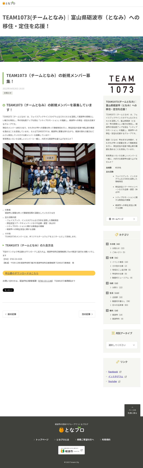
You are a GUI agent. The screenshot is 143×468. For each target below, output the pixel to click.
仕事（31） (114, 257)
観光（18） (114, 310)
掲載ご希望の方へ (85, 439)
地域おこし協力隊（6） (122, 269)
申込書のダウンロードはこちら (21, 273)
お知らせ (7, 92)
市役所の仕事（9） (120, 273)
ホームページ (117, 219)
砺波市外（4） (118, 318)
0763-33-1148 (45, 280)
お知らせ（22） (119, 248)
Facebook (113, 371)
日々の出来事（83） (120, 305)
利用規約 (106, 439)
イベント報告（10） (120, 262)
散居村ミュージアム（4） (123, 277)
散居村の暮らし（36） (121, 301)
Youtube (112, 381)
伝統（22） (114, 283)
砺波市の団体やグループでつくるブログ (71, 427)
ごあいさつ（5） (119, 252)
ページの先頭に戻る (132, 411)
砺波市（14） (118, 314)
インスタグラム (115, 376)
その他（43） (115, 244)
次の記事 (86, 314)
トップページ (42, 439)
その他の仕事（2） (120, 266)
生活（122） (115, 293)
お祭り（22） (118, 287)
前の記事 (12, 314)
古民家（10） (118, 297)
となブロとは (62, 439)
